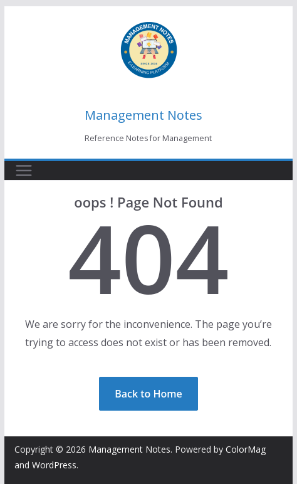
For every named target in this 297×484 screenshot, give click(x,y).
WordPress (54, 465)
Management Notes (143, 115)
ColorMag (246, 449)
